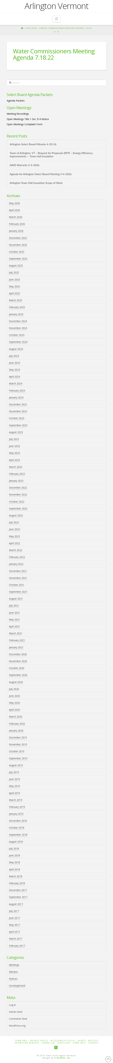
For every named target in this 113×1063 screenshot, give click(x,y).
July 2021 (14, 605)
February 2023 (17, 473)
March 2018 (15, 876)
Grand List (48, 1043)
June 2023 (14, 446)
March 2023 (15, 466)
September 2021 (18, 591)
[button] (56, 19)
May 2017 (14, 924)
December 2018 (18, 820)
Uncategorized (17, 985)
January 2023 (16, 480)
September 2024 (18, 341)
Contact (93, 1043)
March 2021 (15, 633)
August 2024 (16, 349)
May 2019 (14, 786)
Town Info (79, 1043)
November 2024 (18, 328)
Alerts (82, 1041)
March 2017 (15, 938)
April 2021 (14, 626)
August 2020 (16, 682)
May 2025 (14, 286)
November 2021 (18, 578)
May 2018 (14, 862)
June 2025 (14, 279)
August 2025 (16, 265)
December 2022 (18, 487)
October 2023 (16, 418)
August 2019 (16, 765)
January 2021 (16, 647)
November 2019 (18, 744)
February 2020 (17, 723)
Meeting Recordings (18, 113)
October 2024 (16, 335)
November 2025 (18, 244)
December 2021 (18, 571)
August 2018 (16, 841)
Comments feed (18, 1018)
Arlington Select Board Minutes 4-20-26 (33, 144)
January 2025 (16, 314)
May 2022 (14, 536)
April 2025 (14, 293)
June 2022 (14, 529)
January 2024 (16, 397)
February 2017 (17, 945)
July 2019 (14, 772)
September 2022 (18, 508)
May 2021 (14, 619)
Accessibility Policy (63, 1041)
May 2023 (14, 452)
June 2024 (14, 362)
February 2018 (17, 883)
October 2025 (16, 251)
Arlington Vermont (56, 6)
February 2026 (17, 224)
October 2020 (16, 668)
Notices (13, 978)
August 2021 (16, 598)
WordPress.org (17, 1025)
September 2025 (18, 258)
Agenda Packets (16, 100)
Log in (12, 1005)
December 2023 (18, 404)
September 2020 (18, 675)
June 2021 (14, 612)
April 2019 (14, 793)
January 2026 (16, 230)
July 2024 (14, 355)
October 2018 (16, 827)
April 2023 (14, 460)
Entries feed (15, 1011)
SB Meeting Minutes (27, 1043)
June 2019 (14, 779)
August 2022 (16, 515)
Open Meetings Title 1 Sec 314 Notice (28, 119)
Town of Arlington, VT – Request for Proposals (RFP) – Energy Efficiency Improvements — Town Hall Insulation (51, 154)
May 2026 (14, 203)
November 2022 (18, 494)
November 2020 (18, 661)
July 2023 (14, 439)
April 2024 (14, 376)
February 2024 (17, 390)
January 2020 (16, 730)
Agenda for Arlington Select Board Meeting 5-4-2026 (40, 174)
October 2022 (16, 501)
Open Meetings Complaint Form (24, 124)
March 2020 (15, 716)
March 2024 (15, 383)
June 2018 (14, 855)
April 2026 (14, 210)
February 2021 (17, 640)
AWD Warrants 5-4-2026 (24, 165)
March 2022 (15, 550)
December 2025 (18, 238)
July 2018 (14, 848)
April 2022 (14, 543)
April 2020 (14, 709)
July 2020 (14, 689)
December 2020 (18, 654)
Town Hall (21, 1041)
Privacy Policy (39, 1041)
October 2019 (16, 751)
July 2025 (14, 272)
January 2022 (16, 564)
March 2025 (15, 300)
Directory (63, 1043)
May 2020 (14, 702)
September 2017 (18, 897)
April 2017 (14, 931)
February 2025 (17, 307)
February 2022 (17, 557)
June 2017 (14, 918)
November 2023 (18, 411)
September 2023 (18, 425)
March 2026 (15, 217)
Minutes (13, 971)
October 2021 (16, 584)
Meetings (14, 964)
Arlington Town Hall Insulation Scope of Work (36, 182)
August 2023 (16, 432)
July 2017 (14, 911)
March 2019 (15, 800)
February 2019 (17, 806)
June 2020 (14, 695)
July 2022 (14, 522)
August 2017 (16, 904)
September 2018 (18, 834)
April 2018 (14, 869)
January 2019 (16, 813)
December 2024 (18, 321)
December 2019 (18, 737)
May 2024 (14, 369)
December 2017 (18, 890)
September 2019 (18, 758)
